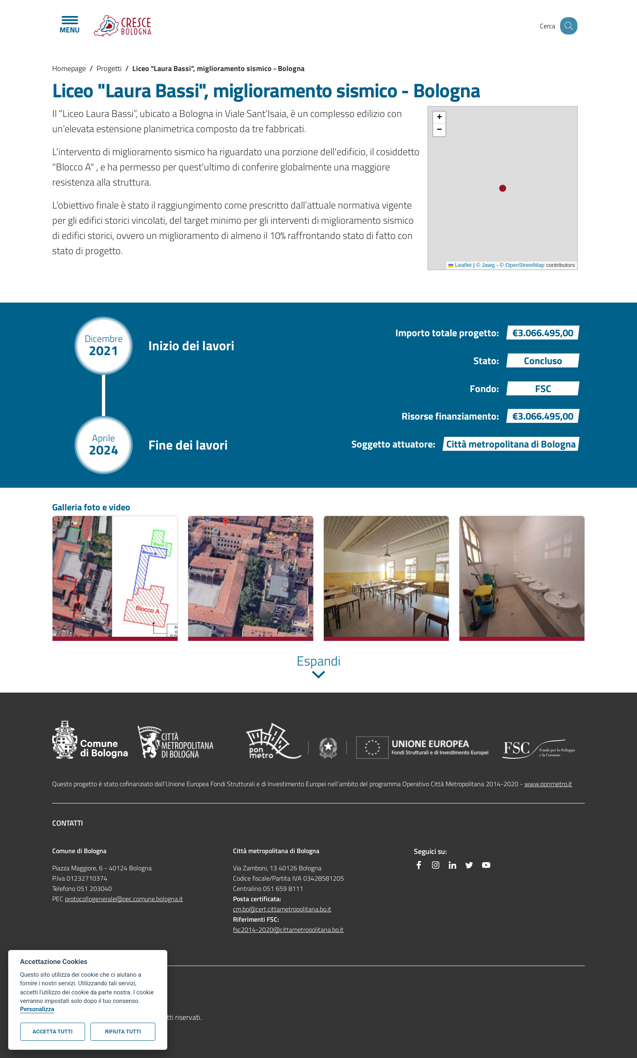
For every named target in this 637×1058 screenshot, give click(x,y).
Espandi (319, 660)
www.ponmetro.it (548, 784)
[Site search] (567, 26)
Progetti (109, 68)
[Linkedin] (452, 865)
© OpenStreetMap (522, 265)
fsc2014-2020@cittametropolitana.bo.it (288, 929)
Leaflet (459, 265)
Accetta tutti (52, 1031)
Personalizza (37, 1009)
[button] (439, 118)
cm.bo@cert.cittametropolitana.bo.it (282, 909)
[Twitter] (469, 865)
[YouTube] (486, 865)
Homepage (69, 68)
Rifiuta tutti (123, 1031)
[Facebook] (419, 865)
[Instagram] (436, 865)
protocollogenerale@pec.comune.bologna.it (124, 899)
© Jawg (485, 265)
